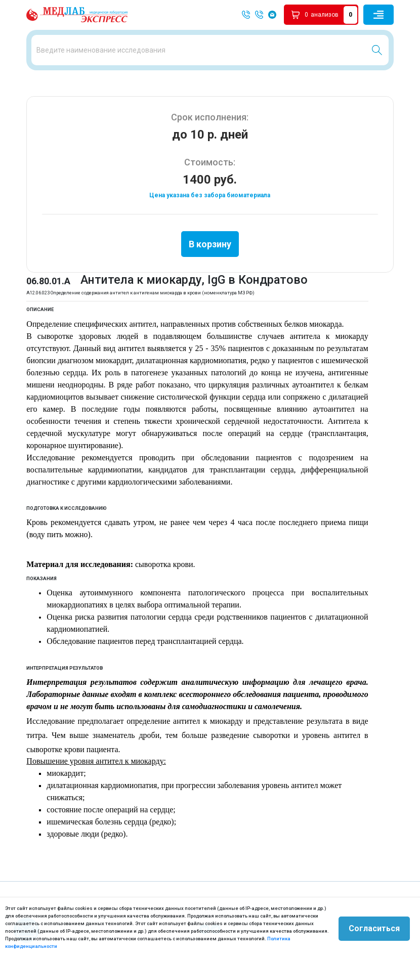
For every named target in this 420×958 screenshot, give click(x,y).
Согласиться (374, 927)
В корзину (210, 242)
